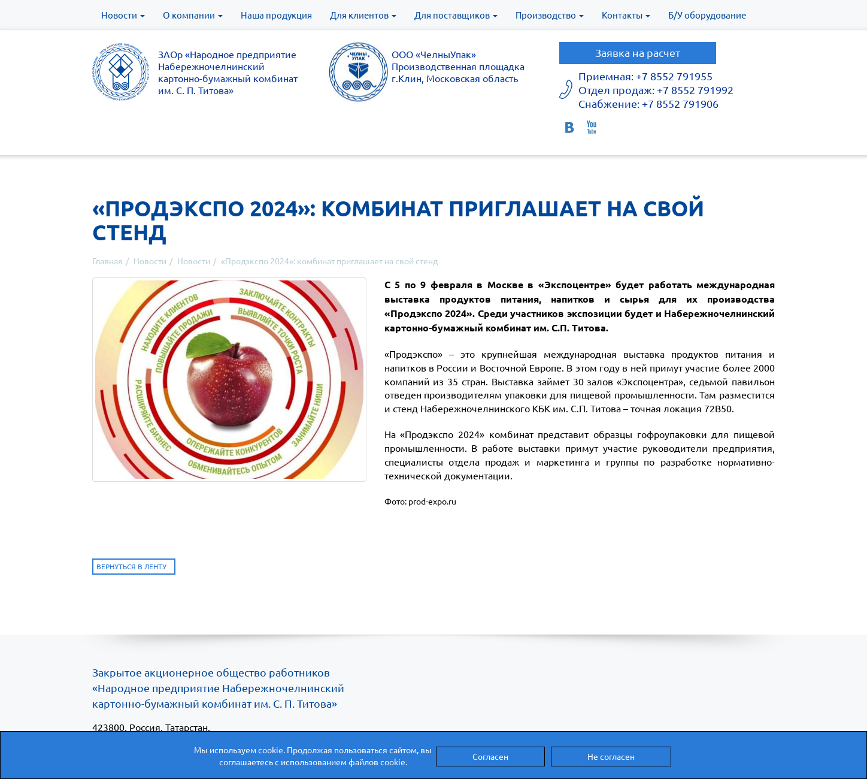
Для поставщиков (456, 14)
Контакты (626, 14)
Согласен (490, 756)
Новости (123, 14)
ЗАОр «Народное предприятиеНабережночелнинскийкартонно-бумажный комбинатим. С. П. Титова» (228, 72)
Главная (107, 260)
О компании (193, 14)
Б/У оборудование (707, 14)
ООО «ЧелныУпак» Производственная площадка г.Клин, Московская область (458, 66)
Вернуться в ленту (131, 566)
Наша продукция (276, 14)
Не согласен (611, 756)
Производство (550, 14)
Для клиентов (363, 14)
